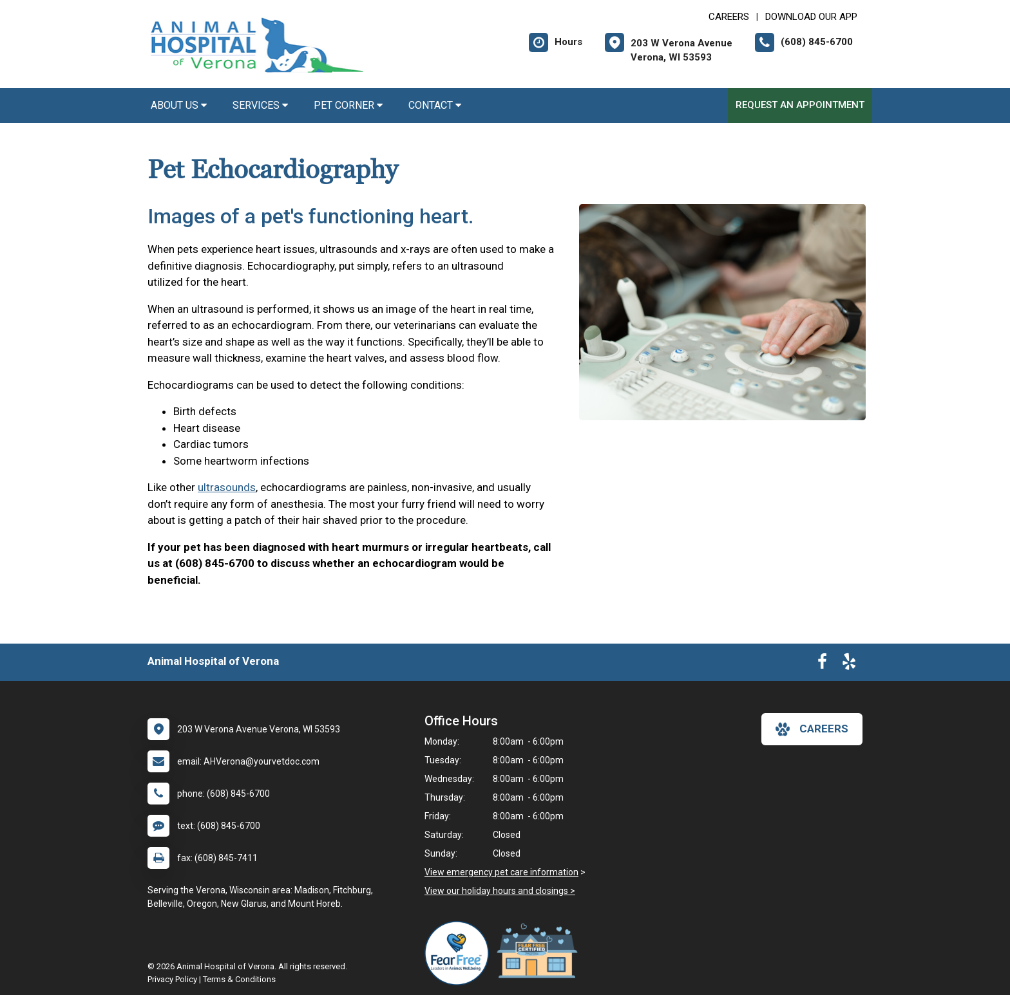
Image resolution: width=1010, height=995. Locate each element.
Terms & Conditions (239, 979)
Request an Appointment (800, 105)
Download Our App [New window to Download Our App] (811, 17)
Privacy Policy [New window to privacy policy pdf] (172, 979)
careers (812, 729)
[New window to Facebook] (822, 664)
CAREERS (729, 17)
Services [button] (260, 105)
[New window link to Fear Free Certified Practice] (540, 953)
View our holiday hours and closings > (499, 891)
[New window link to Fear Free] (459, 953)
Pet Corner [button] (348, 105)
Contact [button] (434, 105)
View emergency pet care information (501, 872)
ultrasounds (227, 487)
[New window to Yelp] (848, 664)
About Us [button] (179, 105)
